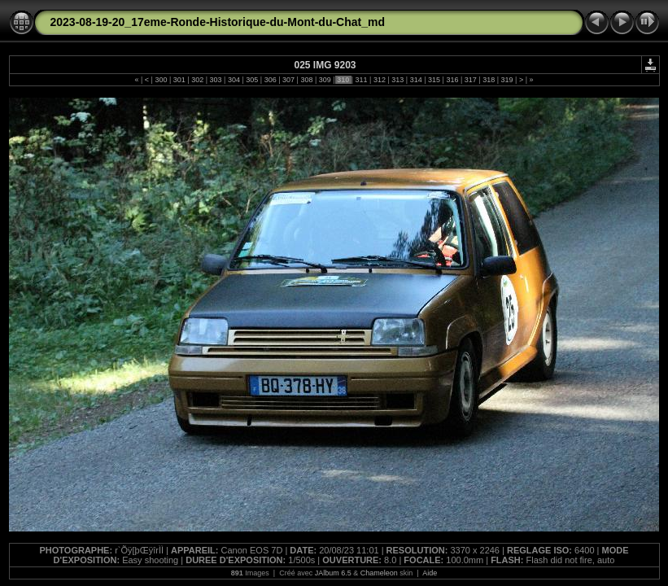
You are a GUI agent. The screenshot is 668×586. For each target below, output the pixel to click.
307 (289, 80)
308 (307, 80)
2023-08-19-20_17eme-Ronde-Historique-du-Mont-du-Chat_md (218, 21)
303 (215, 80)
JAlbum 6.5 (333, 573)
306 (270, 80)
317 (470, 80)
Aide (429, 573)
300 (161, 80)
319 (507, 80)
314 (416, 80)
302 (198, 80)
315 (434, 80)
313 (398, 80)
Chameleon (379, 573)
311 (361, 80)
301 (179, 80)
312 (379, 80)
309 (325, 80)
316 (452, 80)
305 (252, 80)
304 (233, 80)
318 (489, 80)
